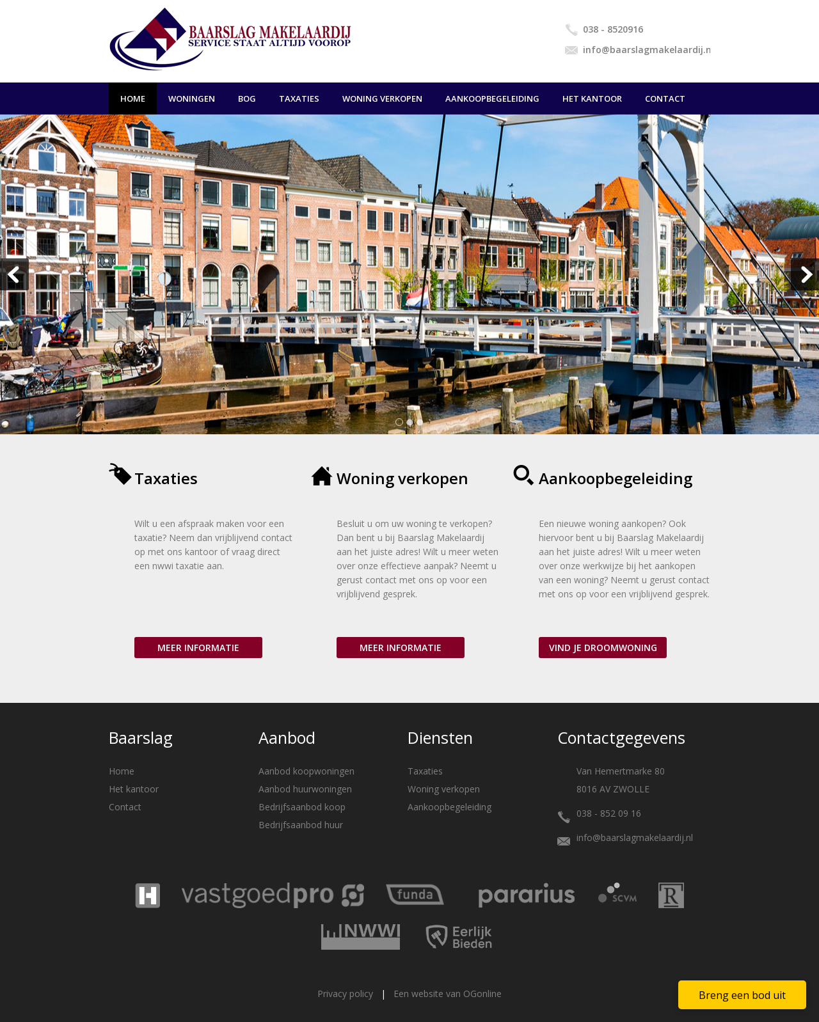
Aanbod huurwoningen (305, 789)
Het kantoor (592, 98)
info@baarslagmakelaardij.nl (646, 49)
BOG (247, 98)
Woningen (191, 98)
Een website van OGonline (448, 993)
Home (132, 98)
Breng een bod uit (742, 995)
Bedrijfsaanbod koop (302, 807)
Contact (665, 98)
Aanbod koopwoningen (306, 771)
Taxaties (299, 98)
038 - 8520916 (613, 29)
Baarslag (141, 737)
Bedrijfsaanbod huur (300, 825)
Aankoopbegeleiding (492, 98)
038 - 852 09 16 (608, 813)
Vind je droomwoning (603, 647)
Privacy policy (345, 993)
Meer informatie (198, 647)
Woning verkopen (382, 98)
